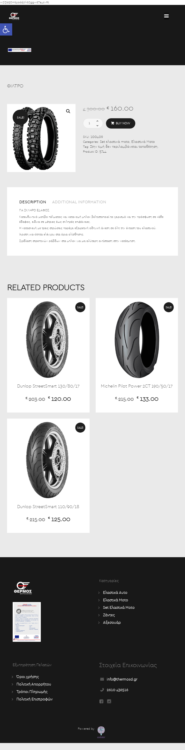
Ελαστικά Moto (143, 142)
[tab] (34, 203)
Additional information (83, 202)
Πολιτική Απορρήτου (33, 691)
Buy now (123, 123)
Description (33, 202)
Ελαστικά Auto (115, 599)
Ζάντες (109, 622)
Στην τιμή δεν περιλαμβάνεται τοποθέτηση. (124, 147)
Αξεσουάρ (112, 629)
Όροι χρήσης (27, 684)
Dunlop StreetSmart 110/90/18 (48, 513)
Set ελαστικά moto (114, 142)
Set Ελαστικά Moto (119, 614)
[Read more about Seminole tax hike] (166, 16)
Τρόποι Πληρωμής (31, 698)
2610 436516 (117, 696)
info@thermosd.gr (122, 686)
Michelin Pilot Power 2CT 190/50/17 (136, 389)
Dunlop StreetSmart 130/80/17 (48, 386)
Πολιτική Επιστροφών (34, 706)
